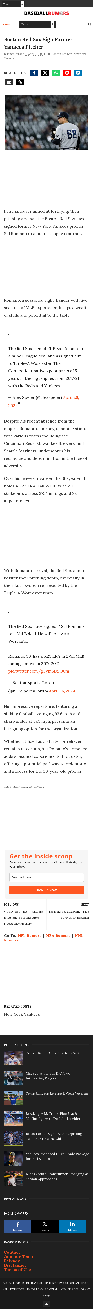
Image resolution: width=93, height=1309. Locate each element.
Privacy (12, 1260)
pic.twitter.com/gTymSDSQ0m (38, 671)
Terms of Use (17, 1269)
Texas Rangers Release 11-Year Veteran (57, 1093)
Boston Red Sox (62, 54)
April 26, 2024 (62, 690)
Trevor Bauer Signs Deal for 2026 (52, 1053)
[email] (46, 877)
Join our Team (18, 1256)
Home (6, 24)
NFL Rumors (29, 935)
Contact (12, 1252)
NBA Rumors (58, 935)
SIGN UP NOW (46, 890)
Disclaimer (15, 1265)
